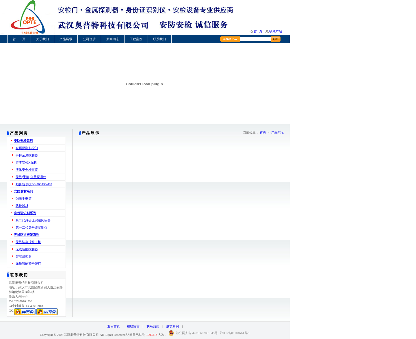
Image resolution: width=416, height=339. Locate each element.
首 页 (258, 31)
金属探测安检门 (27, 148)
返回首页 (113, 326)
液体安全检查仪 (27, 169)
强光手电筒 (23, 198)
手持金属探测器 (27, 155)
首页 (263, 132)
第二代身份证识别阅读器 (33, 220)
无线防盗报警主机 (28, 242)
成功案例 (172, 326)
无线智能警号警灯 (28, 263)
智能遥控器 (23, 256)
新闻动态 (112, 39)
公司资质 (89, 39)
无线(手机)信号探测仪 (31, 177)
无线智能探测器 (27, 249)
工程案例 (136, 39)
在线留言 (133, 326)
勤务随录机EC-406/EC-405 (34, 184)
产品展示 (66, 39)
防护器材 (22, 206)
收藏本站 (275, 31)
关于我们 (42, 39)
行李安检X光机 (26, 162)
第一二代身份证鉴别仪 (31, 227)
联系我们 (159, 39)
